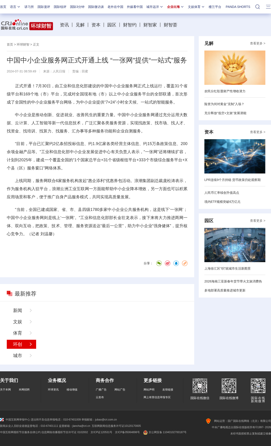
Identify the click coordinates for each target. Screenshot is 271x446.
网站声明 (149, 389)
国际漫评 (43, 7)
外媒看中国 (135, 7)
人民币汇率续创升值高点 (221, 192)
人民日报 (59, 71)
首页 (3, 7)
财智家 (150, 24)
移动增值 (72, 389)
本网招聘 (24, 389)
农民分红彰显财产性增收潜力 (224, 91)
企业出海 (175, 7)
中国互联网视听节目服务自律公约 (20, 432)
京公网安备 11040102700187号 (165, 432)
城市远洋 (155, 7)
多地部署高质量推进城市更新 (224, 290)
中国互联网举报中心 (15, 419)
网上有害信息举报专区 (157, 397)
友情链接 (167, 389)
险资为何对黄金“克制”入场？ (224, 104)
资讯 (64, 24)
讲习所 (29, 7)
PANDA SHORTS (238, 7)
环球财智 (23, 44)
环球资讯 (53, 389)
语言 (15, 7)
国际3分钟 (77, 7)
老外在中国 (115, 7)
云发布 (100, 397)
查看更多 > (257, 43)
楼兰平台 (215, 7)
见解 (80, 24)
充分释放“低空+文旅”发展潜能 (225, 113)
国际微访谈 (96, 7)
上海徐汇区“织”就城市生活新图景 (227, 268)
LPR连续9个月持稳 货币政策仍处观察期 (232, 180)
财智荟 (170, 24)
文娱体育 (196, 7)
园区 (111, 24)
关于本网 (5, 389)
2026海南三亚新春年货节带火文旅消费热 (233, 281)
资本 (95, 24)
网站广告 (119, 389)
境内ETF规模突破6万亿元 (222, 201)
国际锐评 (60, 7)
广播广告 (101, 389)
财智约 (130, 24)
